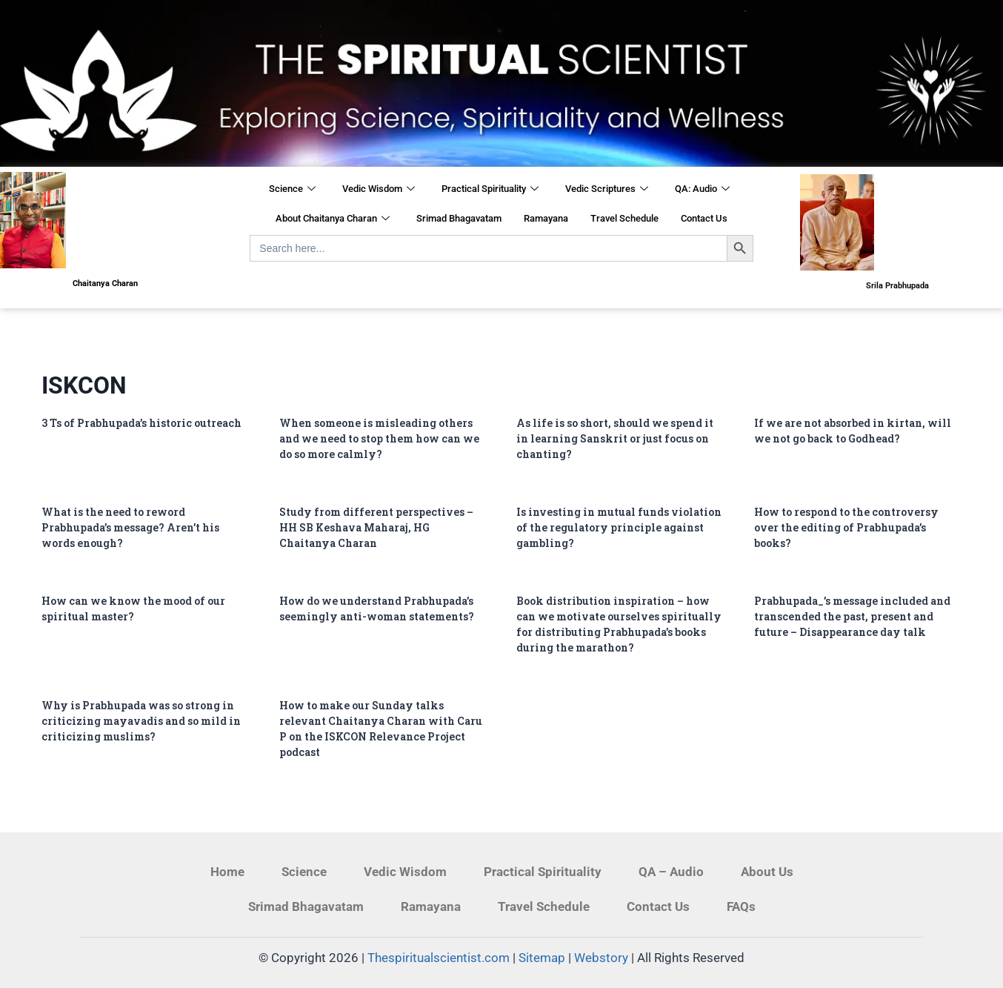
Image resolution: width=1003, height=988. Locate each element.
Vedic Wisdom (378, 189)
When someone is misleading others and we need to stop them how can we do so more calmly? (379, 438)
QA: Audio (702, 189)
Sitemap (542, 957)
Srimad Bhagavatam (459, 218)
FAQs (741, 906)
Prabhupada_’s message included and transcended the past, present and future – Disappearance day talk (852, 616)
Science (292, 189)
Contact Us (704, 218)
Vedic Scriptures (606, 189)
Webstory (601, 957)
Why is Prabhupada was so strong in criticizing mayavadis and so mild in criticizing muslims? (141, 720)
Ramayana (546, 218)
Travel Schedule (624, 218)
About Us (767, 871)
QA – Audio (671, 871)
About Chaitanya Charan (333, 219)
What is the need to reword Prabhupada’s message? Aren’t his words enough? (130, 527)
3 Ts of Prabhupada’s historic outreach (141, 423)
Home (227, 871)
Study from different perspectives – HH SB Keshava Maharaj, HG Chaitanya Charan (376, 527)
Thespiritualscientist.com (438, 957)
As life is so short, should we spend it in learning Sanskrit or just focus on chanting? (614, 438)
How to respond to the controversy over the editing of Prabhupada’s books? (846, 527)
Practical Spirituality (490, 189)
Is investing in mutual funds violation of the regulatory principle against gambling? (619, 527)
